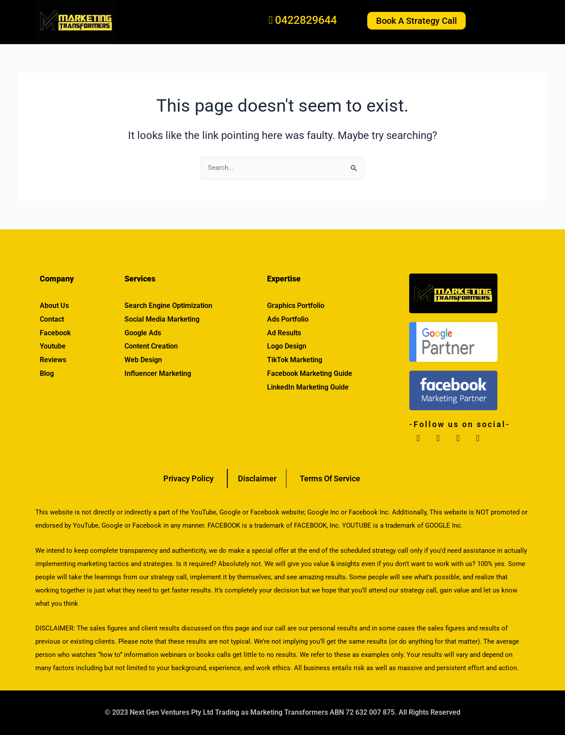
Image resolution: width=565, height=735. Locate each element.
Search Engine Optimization (168, 305)
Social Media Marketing (162, 319)
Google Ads (142, 333)
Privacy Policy (188, 478)
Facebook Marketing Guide (309, 373)
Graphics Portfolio (295, 305)
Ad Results (284, 333)
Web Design (143, 360)
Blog (47, 373)
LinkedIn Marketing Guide (308, 387)
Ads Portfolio (288, 319)
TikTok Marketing (294, 360)
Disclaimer (256, 478)
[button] (507, 21)
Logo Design (286, 346)
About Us (54, 305)
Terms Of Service (330, 478)
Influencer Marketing (157, 373)
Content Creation (151, 346)
